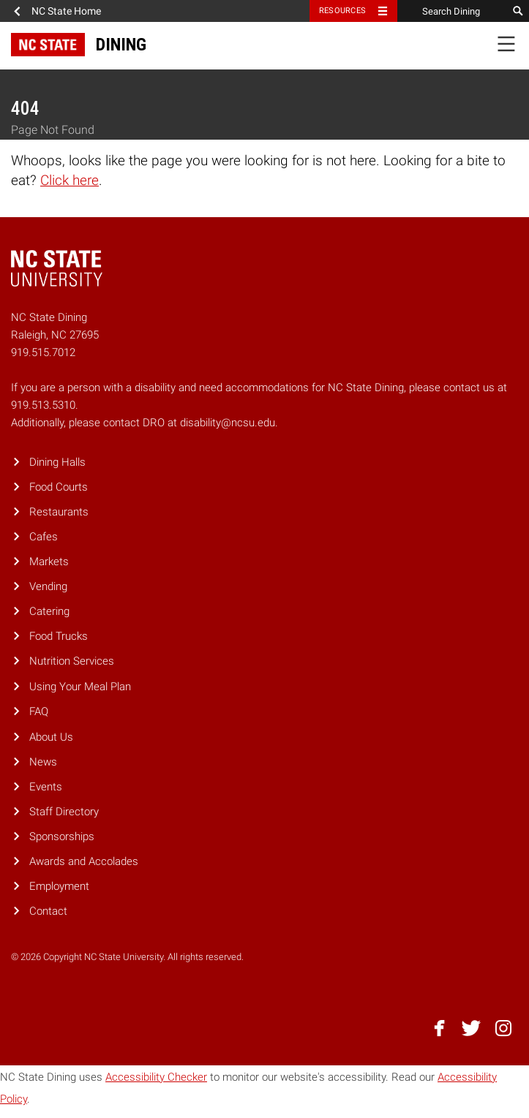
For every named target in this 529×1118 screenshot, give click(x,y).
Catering (49, 611)
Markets (49, 561)
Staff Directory (64, 811)
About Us (51, 737)
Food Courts (58, 487)
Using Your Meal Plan (80, 686)
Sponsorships (61, 836)
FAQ (38, 711)
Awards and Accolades (83, 861)
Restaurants (59, 511)
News (43, 761)
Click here (69, 180)
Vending (48, 586)
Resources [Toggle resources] (342, 10)
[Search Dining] (452, 11)
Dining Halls (57, 462)
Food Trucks (58, 636)
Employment (59, 886)
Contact (48, 911)
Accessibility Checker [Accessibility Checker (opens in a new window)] (156, 1077)
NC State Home (66, 11)
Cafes (43, 536)
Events (45, 786)
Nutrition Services (71, 661)
